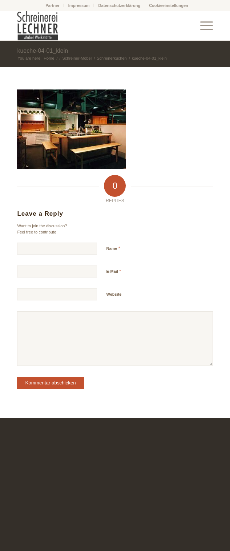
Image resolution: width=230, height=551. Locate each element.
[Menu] (203, 25)
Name (113, 248)
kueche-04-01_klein (42, 51)
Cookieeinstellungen (168, 5)
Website (113, 294)
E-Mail (113, 271)
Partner (52, 5)
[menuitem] (53, 5)
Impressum (79, 5)
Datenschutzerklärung (119, 5)
